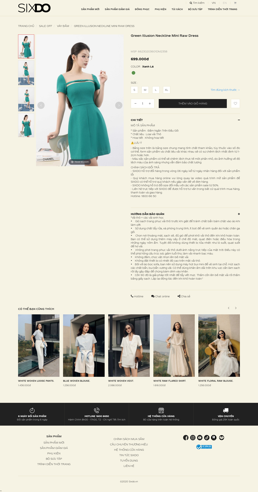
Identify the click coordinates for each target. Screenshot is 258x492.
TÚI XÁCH (177, 9)
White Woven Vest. (121, 380)
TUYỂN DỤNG (129, 460)
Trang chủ (26, 25)
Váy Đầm (63, 25)
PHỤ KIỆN (160, 9)
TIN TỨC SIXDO (129, 455)
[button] (235, 308)
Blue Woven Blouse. (76, 380)
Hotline (137, 296)
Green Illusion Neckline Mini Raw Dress (104, 25)
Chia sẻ (184, 296)
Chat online (160, 296)
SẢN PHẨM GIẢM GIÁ (117, 9)
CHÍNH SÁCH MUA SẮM (129, 439)
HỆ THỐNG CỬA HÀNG (129, 449)
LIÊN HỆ (129, 465)
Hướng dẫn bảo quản (185, 213)
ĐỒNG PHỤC (142, 9)
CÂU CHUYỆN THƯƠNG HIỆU (129, 444)
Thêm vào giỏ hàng (192, 103)
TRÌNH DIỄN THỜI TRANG (222, 9)
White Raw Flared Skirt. (169, 380)
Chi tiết (185, 119)
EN (225, 3)
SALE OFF (45, 25)
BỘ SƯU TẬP (195, 9)
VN (214, 3)
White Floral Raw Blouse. (215, 380)
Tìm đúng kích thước (225, 89)
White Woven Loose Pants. (36, 380)
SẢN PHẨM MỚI (90, 9)
